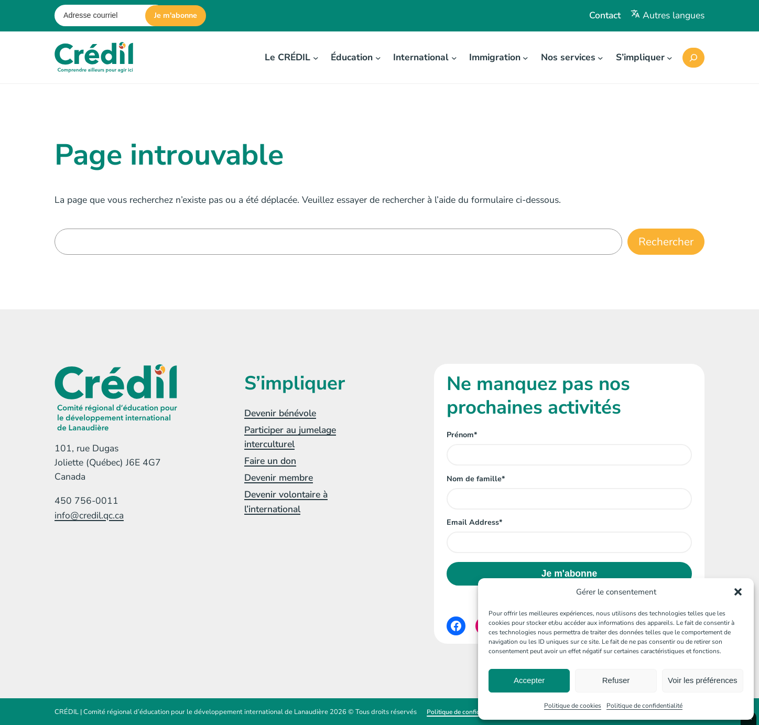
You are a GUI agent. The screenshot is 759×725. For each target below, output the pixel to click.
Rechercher (665, 241)
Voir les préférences (703, 680)
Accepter (529, 680)
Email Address (474, 522)
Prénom (462, 435)
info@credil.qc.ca (89, 515)
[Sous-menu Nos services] (600, 57)
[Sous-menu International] (454, 57)
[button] (738, 592)
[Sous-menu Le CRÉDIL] (316, 57)
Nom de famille (476, 479)
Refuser (616, 680)
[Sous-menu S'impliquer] (670, 57)
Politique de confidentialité (644, 705)
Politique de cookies (572, 705)
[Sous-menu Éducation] (378, 57)
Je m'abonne (175, 15)
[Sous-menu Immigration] (525, 57)
